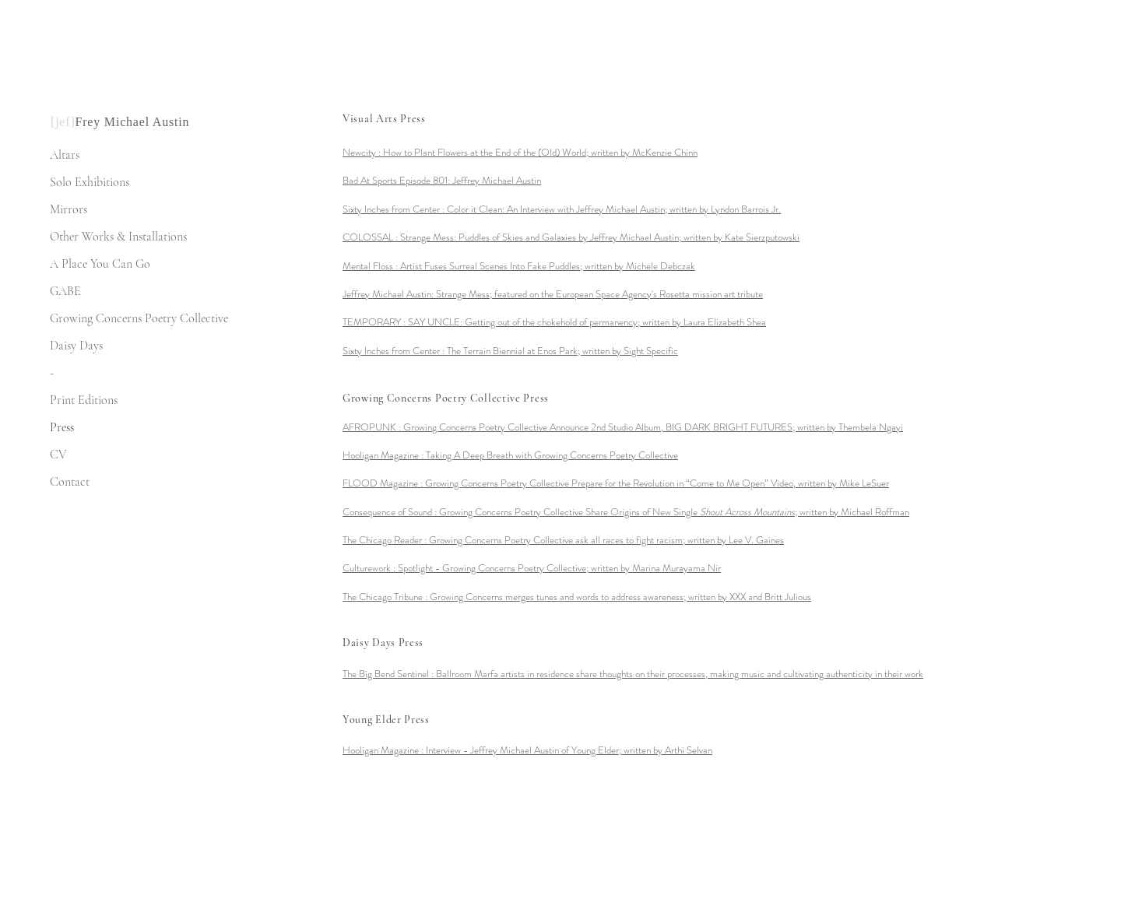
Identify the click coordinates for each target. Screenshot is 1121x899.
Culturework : (370, 567)
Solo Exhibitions (89, 182)
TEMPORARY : (375, 321)
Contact (70, 482)
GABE (65, 291)
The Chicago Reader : (386, 539)
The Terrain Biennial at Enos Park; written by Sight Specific (562, 350)
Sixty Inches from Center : (395, 209)
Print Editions (84, 400)
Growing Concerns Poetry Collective (139, 318)
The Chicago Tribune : (386, 596)
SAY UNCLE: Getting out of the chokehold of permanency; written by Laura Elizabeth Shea (587, 321)
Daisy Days (76, 345)
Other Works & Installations (118, 236)
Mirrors (68, 209)
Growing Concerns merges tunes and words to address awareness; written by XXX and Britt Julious (620, 596)
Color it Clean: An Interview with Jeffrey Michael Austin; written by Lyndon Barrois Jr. (614, 209)
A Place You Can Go (100, 264)
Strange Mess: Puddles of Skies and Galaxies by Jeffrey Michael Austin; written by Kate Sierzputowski (599, 237)
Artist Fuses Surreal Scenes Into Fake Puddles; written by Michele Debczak (547, 265)
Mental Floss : (371, 265)
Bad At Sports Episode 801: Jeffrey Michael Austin (442, 180)
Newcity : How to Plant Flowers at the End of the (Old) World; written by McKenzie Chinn (520, 152)
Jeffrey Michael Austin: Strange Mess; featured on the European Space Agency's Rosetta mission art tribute (553, 293)
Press (62, 427)
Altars (64, 155)
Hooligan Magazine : (384, 750)
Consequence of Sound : (391, 511)
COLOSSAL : (371, 237)
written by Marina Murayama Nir (559, 567)
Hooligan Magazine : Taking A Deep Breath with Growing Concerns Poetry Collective (510, 455)
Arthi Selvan (569, 750)
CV (58, 454)
